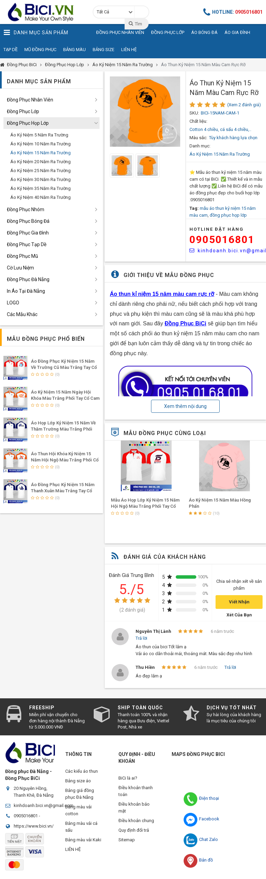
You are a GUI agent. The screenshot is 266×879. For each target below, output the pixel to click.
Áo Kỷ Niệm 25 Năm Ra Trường (40, 170)
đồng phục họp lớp (228, 215)
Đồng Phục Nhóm (25, 209)
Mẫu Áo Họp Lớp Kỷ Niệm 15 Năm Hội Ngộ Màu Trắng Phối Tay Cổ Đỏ (145, 506)
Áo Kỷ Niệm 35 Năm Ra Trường (40, 188)
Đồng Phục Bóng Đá (28, 221)
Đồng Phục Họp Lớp (64, 64)
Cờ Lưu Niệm (20, 267)
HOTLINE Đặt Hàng (216, 229)
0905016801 (222, 239)
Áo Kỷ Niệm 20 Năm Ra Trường (40, 161)
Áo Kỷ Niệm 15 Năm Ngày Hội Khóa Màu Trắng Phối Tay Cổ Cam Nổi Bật (65, 398)
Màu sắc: (198, 137)
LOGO (13, 302)
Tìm (135, 23)
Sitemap (126, 843)
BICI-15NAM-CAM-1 (220, 113)
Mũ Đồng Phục (40, 49)
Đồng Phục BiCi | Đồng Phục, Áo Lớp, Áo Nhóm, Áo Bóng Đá (43, 12)
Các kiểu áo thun (81, 771)
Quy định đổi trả (133, 832)
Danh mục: (199, 145)
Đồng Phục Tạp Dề (26, 244)
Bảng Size (103, 49)
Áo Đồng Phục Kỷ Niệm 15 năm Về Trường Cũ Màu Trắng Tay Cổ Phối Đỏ (64, 367)
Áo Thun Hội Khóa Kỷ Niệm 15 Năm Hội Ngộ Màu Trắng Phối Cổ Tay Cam (65, 460)
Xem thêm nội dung (185, 406)
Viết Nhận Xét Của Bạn (239, 604)
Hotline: (233, 12)
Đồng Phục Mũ (22, 256)
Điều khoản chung (136, 822)
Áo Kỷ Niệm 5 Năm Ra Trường (39, 134)
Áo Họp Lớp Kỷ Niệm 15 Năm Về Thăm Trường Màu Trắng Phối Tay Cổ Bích (63, 429)
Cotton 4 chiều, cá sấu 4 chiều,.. (220, 129)
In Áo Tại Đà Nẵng (26, 291)
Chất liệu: (198, 121)
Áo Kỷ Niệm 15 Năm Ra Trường (122, 64)
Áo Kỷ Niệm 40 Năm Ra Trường (40, 197)
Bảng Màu (74, 49)
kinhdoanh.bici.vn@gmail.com (43, 805)
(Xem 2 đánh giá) (244, 104)
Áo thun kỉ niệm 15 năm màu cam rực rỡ (162, 294)
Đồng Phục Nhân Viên (30, 100)
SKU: (194, 113)
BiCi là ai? (127, 778)
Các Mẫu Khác (22, 314)
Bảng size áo (78, 781)
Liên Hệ (129, 49)
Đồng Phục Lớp (23, 111)
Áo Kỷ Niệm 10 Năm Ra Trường (40, 143)
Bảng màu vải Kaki (83, 843)
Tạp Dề (10, 49)
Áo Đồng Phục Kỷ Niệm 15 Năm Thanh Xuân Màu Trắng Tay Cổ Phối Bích (62, 490)
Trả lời (141, 638)
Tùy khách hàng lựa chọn (233, 137)
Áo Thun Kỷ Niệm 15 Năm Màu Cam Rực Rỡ (203, 64)
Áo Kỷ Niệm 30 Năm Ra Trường (40, 179)
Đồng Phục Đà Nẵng (28, 279)
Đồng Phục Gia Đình (28, 233)
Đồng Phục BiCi (22, 64)
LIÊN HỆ (73, 853)
